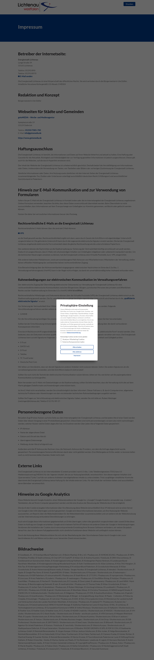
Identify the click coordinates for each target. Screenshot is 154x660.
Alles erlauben (77, 347)
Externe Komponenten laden (73, 342)
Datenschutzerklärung (74, 332)
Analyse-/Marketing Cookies (73, 339)
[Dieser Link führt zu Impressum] (77, 355)
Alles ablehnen (77, 352)
